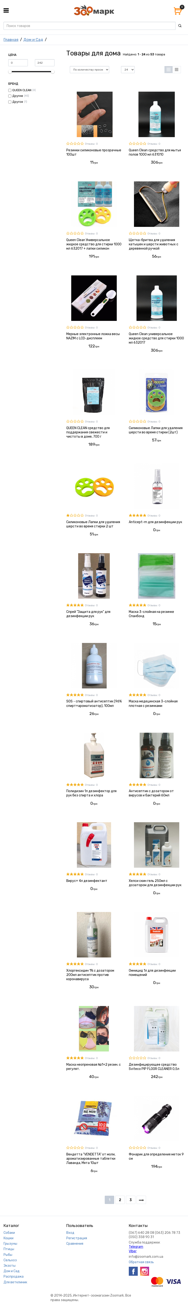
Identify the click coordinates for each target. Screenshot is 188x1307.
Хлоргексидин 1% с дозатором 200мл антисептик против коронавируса (90, 975)
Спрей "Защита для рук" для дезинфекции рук (88, 614)
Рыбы (8, 1255)
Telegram (136, 1247)
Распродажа (14, 1277)
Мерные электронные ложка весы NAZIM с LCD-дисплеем (93, 336)
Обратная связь (141, 1262)
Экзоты (10, 1266)
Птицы (9, 1249)
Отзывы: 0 (91, 143)
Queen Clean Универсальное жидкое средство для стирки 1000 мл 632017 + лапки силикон (93, 244)
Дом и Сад (33, 39)
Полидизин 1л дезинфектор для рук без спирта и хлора (91, 793)
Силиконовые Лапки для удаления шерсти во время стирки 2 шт (93, 524)
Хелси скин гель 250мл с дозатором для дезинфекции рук (155, 883)
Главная (11, 39)
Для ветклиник (15, 1282)
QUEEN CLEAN (21, 90)
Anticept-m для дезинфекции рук (155, 522)
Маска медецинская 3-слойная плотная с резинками (153, 703)
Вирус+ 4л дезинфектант (86, 881)
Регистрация (76, 1238)
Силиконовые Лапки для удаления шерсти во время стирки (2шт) (156, 430)
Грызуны (10, 1244)
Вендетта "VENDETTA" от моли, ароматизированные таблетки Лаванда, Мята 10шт (90, 1158)
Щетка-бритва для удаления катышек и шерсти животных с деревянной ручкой (153, 244)
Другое (17, 101)
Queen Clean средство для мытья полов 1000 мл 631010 (155, 152)
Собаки (9, 1233)
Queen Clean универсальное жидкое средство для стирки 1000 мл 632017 (156, 338)
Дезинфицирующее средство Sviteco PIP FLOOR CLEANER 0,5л (154, 1067)
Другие (17, 96)
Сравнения (74, 1244)
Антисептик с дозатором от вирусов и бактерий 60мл (151, 793)
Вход (70, 1233)
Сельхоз (10, 1260)
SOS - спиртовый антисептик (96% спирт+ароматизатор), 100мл (94, 703)
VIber (133, 1251)
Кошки (8, 1238)
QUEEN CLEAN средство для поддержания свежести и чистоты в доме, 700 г (88, 432)
